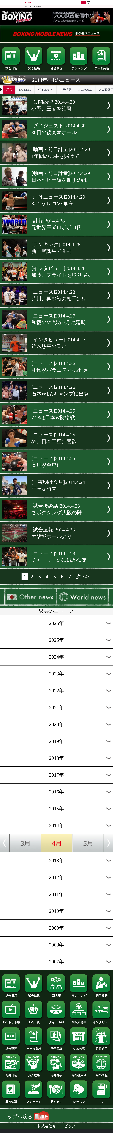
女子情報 (66, 89)
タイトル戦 (56, 1021)
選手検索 (101, 994)
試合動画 (11, 1047)
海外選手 (56, 1074)
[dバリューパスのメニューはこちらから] (88, 2)
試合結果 (34, 67)
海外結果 (34, 1074)
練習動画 (56, 67)
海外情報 (101, 1074)
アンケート (34, 1100)
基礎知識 (11, 1100)
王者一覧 (34, 1021)
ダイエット (45, 89)
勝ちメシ (56, 1100)
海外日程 (11, 1074)
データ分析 (101, 67)
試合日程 (11, 67)
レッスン (79, 1100)
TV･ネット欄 (11, 1021)
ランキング (79, 67)
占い (101, 1100)
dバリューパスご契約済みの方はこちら (32, 6)
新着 (9, 89)
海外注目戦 (79, 1074)
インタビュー (101, 1021)
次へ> (82, 576)
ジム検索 (79, 1047)
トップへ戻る (25, 1116)
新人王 (56, 994)
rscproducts (85, 89)
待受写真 (56, 1047)
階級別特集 (79, 1021)
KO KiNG (25, 89)
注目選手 (101, 1047)
